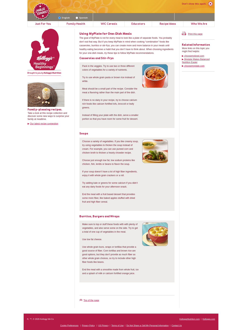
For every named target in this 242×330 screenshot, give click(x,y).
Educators (138, 24)
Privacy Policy (88, 325)
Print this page (192, 34)
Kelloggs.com (208, 319)
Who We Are (199, 24)
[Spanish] (77, 18)
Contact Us (176, 325)
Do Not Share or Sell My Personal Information (147, 325)
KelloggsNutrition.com (189, 319)
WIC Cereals (109, 24)
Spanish (83, 17)
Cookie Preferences (69, 325)
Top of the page (89, 300)
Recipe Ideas (168, 24)
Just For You (43, 24)
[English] (59, 18)
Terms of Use (117, 325)
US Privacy (103, 325)
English (66, 17)
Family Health (76, 24)
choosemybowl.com (194, 56)
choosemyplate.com (194, 66)
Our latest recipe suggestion (44, 123)
